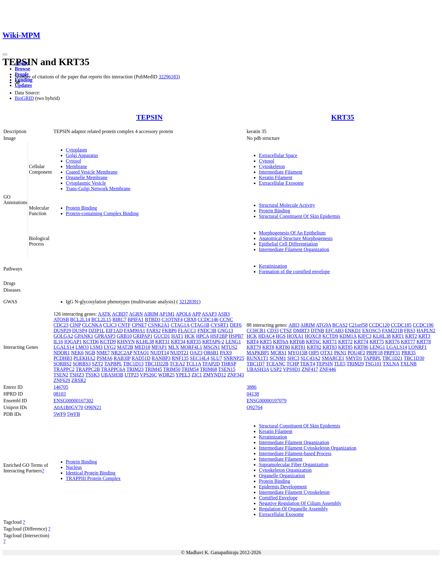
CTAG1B (200, 325)
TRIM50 (171, 369)
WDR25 (166, 374)
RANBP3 (161, 358)
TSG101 (373, 363)
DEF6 (236, 325)
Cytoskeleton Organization (285, 470)
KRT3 (424, 336)
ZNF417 (309, 369)
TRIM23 (135, 369)
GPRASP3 (105, 336)
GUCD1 (162, 336)
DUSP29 (62, 330)
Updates (23, 85)
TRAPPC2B (88, 369)
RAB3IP (122, 358)
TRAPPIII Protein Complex (93, 478)
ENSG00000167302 (73, 400)
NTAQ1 (141, 352)
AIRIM (151, 314)
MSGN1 (212, 347)
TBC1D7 (255, 363)
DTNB (317, 330)
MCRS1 (278, 352)
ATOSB (61, 319)
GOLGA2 (63, 336)
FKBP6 (169, 330)
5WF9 (59, 414)
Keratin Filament (275, 177)
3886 (251, 387)
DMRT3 (301, 330)
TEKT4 (307, 363)
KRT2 (411, 336)
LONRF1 (417, 347)
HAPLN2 (426, 330)
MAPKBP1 (257, 352)
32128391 (189, 301)
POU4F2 (356, 352)
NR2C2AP (121, 352)
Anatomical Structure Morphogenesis (295, 238)
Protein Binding (81, 208)
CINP (75, 325)
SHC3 (293, 358)
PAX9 (226, 352)
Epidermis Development (283, 486)
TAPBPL (113, 363)
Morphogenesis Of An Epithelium (292, 232)
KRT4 (252, 341)
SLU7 (216, 358)
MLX (173, 347)
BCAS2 (340, 325)
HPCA (202, 336)
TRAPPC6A (113, 369)
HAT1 (177, 336)
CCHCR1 (256, 330)
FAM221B (392, 330)
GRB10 (124, 336)
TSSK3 (92, 374)
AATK (104, 314)
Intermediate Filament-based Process (295, 453)
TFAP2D (211, 363)
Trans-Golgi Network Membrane (98, 188)
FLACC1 (187, 330)
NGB (90, 352)
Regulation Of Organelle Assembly (293, 508)
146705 (60, 387)
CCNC (226, 319)
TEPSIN (149, 117)
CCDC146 (208, 319)
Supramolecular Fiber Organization (293, 464)
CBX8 (190, 319)
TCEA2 (177, 363)
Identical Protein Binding (90, 472)
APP (196, 314)
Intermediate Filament (280, 172)
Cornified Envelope (278, 497)
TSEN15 (226, 369)
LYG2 (110, 347)
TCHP (293, 363)
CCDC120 (379, 325)
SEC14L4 (199, 358)
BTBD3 (153, 319)
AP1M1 (167, 314)
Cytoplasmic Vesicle (86, 183)
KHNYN (126, 341)
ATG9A (323, 325)
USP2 (275, 369)
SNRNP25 (233, 358)
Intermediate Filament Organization (294, 249)
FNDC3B (206, 330)
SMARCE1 (333, 358)
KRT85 (345, 347)
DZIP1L (96, 330)
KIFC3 (364, 336)
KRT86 (361, 347)
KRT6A (281, 341)
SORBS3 (82, 363)
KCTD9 (108, 341)
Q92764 (254, 407)
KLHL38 (145, 341)
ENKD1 (353, 330)
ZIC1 (197, 374)
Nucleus (74, 467)
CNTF (124, 325)
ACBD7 (120, 314)
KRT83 (330, 347)
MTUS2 (229, 347)
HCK (189, 336)
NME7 (103, 352)
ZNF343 (235, 374)
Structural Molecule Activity (287, 205)
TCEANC (275, 363)
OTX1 (326, 352)
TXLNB (408, 363)
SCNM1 (278, 358)
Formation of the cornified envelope (294, 271)
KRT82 (314, 347)
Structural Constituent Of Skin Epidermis (299, 216)
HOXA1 (295, 336)
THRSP (228, 363)
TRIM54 (190, 369)
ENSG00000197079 (266, 400)
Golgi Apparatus (82, 155)
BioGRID (24, 98)
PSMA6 (105, 358)
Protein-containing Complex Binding (102, 213)
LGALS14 (63, 347)
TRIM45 (153, 369)
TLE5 (339, 363)
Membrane (76, 166)
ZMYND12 (214, 374)
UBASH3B (112, 374)
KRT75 (377, 341)
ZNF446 (328, 369)
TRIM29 (355, 363)
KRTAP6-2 (213, 341)
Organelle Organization (282, 475)
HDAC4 (266, 336)
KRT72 (345, 341)
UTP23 (132, 374)
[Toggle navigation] (4, 54)
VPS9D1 (291, 369)
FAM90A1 (134, 330)
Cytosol (73, 160)
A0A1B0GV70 (68, 407)
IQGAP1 (73, 341)
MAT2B (125, 347)
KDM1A (348, 336)
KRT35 (342, 117)
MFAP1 (159, 347)
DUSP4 (79, 330)
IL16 (58, 341)
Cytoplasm (76, 149)
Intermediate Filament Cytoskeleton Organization (307, 448)
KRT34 (178, 341)
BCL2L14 (80, 319)
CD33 (273, 330)
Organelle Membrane (86, 177)
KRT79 (253, 347)
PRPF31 (392, 352)
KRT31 (162, 341)
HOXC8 (313, 336)
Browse (22, 68)
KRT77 (408, 341)
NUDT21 (179, 352)
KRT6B (297, 341)
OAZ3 (196, 352)
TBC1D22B (157, 363)
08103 (59, 393)
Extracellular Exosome (281, 183)
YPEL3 (183, 374)
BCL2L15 (101, 319)
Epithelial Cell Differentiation (288, 243)
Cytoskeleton (272, 166)
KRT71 (330, 341)
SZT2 (97, 363)
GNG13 (225, 330)
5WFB (73, 414)
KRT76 (392, 341)
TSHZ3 (76, 374)
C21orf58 (358, 325)
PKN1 (340, 352)
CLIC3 (110, 325)
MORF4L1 (191, 347)
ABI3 (294, 325)
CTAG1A (180, 325)
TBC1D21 (392, 358)
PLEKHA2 (84, 358)
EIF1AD (114, 330)
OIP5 (314, 352)
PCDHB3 (62, 358)
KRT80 (283, 347)
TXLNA (391, 363)
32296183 (168, 76)
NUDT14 (159, 352)
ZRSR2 (78, 380)
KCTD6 (91, 341)
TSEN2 (60, 374)
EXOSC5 (371, 330)
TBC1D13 (133, 363)
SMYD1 (354, 358)
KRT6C (313, 341)
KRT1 (398, 336)
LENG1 (233, 341)
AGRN (136, 314)
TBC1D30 (414, 358)
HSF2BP (218, 336)
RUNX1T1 (257, 358)
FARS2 (153, 330)
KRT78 (424, 341)
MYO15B (298, 352)
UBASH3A (257, 369)
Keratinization (273, 266)
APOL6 (183, 314)
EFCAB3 (334, 330)
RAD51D (141, 358)
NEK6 (77, 352)
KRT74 (361, 341)
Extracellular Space (278, 155)
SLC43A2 (310, 358)
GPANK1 (83, 336)
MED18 (142, 347)
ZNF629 (61, 380)
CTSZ (286, 330)
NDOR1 (61, 352)
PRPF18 (374, 352)
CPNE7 (139, 325)
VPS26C (148, 374)
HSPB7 (236, 336)
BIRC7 (119, 319)
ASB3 (224, 314)
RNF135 (180, 358)
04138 (252, 393)
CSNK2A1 (158, 325)
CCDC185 (401, 325)
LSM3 (96, 347)
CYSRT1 (220, 325)
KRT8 (268, 347)
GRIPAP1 (142, 336)
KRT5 (266, 341)
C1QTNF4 (172, 319)
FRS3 (409, 330)
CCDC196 (423, 325)
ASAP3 (209, 314)
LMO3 (82, 347)
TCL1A (193, 363)
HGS (281, 336)
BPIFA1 (136, 319)
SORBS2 (62, 363)
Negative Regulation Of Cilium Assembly (300, 503)
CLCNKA (92, 325)
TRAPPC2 (63, 369)
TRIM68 (208, 369)
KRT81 (298, 347)
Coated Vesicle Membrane (92, 172)
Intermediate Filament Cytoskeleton (294, 492)
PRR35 (408, 352)
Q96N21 (92, 407)
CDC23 (60, 325)
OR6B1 (211, 352)
